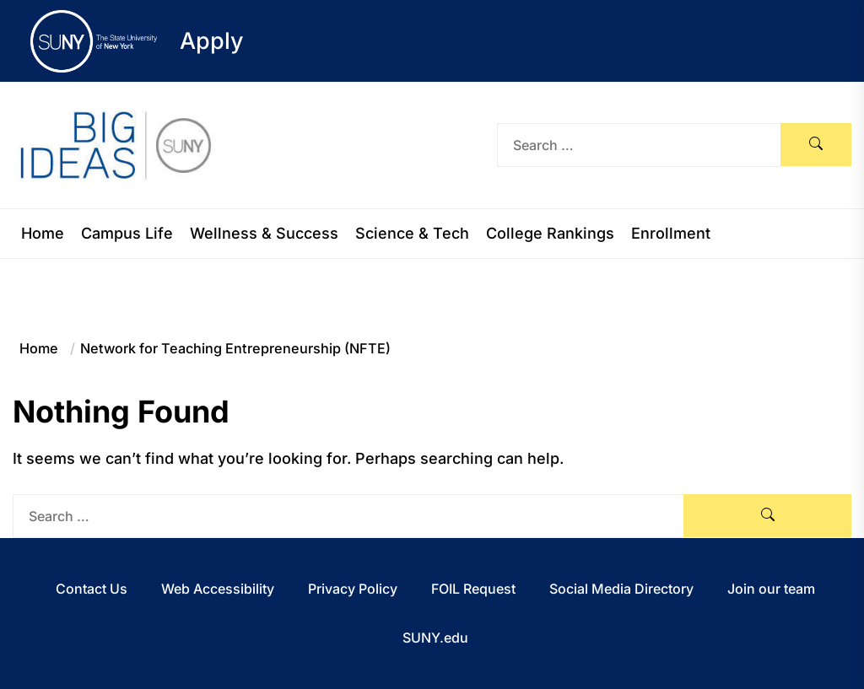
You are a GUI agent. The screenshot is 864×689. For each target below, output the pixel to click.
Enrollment (670, 233)
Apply (212, 41)
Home (42, 233)
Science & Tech (412, 233)
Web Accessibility (217, 588)
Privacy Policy (352, 588)
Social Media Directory (621, 588)
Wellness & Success (264, 233)
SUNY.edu (435, 637)
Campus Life (127, 233)
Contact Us (91, 588)
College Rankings (550, 233)
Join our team (771, 588)
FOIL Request (473, 588)
